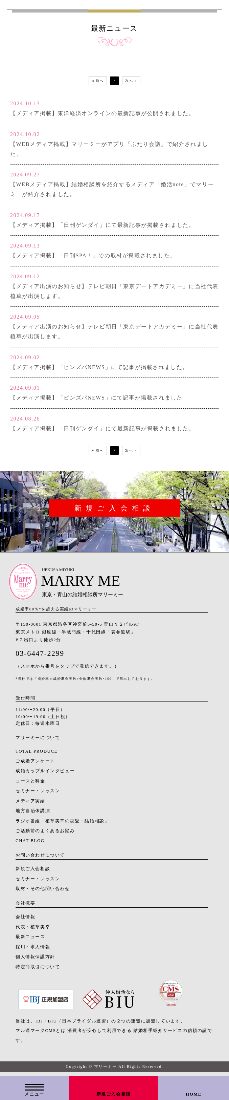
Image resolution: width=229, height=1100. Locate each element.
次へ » (134, 81)
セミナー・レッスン (38, 794)
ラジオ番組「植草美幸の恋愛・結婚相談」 (62, 823)
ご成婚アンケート (35, 764)
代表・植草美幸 (33, 930)
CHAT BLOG (30, 843)
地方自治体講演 (33, 814)
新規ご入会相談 (113, 1094)
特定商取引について (38, 969)
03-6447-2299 (40, 656)
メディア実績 (30, 804)
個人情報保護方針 (35, 959)
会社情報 (25, 920)
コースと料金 (30, 784)
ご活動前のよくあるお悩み (45, 834)
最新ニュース (30, 939)
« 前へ (95, 81)
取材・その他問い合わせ (43, 891)
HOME (194, 1094)
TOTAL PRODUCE (37, 754)
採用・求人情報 (33, 950)
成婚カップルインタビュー (45, 774)
